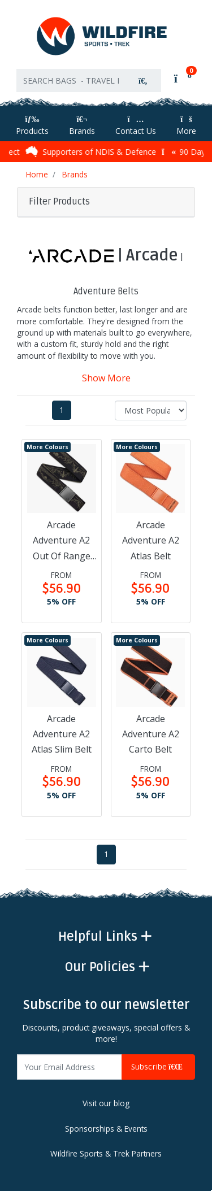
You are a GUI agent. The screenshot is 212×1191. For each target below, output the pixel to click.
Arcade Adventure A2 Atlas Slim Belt (62, 733)
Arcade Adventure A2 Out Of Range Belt (61, 541)
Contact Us (135, 125)
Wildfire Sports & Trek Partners (106, 1154)
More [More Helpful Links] (186, 125)
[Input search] (71, 80)
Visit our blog (106, 1103)
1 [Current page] (61, 410)
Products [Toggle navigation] (32, 125)
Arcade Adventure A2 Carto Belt (150, 733)
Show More (106, 378)
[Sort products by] (151, 410)
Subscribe (158, 1067)
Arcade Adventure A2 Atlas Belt (150, 540)
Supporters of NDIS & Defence (94, 151)
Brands (82, 125)
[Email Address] (69, 1067)
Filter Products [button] (59, 201)
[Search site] (143, 80)
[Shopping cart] (182, 78)
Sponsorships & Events (106, 1129)
